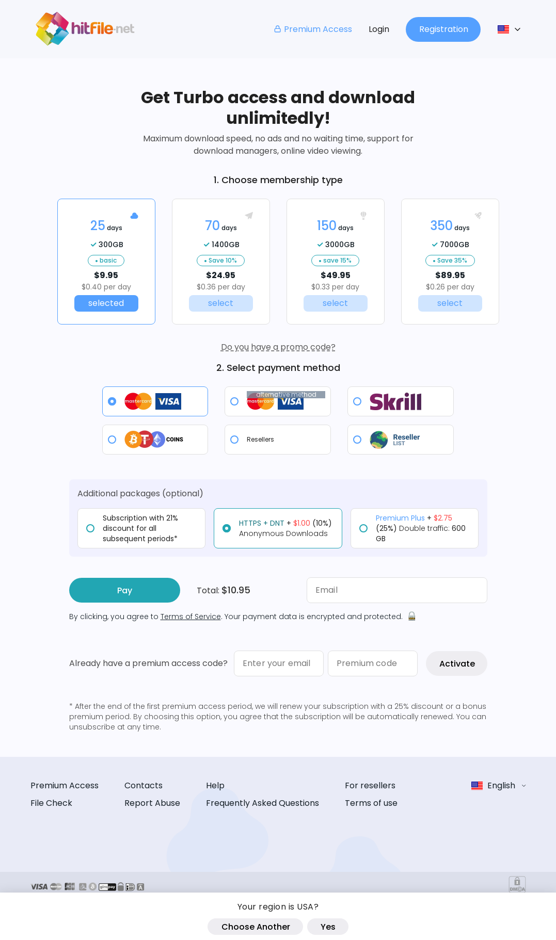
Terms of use (371, 803)
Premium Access (312, 29)
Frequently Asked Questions (262, 803)
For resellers (370, 785)
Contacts (143, 785)
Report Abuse (152, 803)
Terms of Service (191, 616)
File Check (51, 803)
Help (215, 785)
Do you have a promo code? (278, 347)
